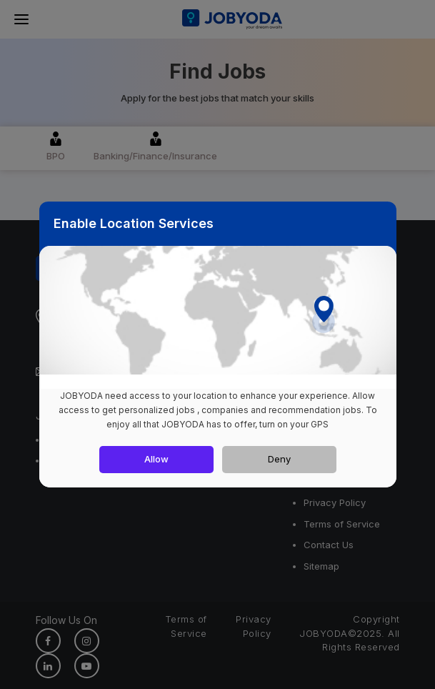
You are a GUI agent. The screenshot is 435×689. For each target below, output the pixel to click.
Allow (156, 459)
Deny (279, 459)
